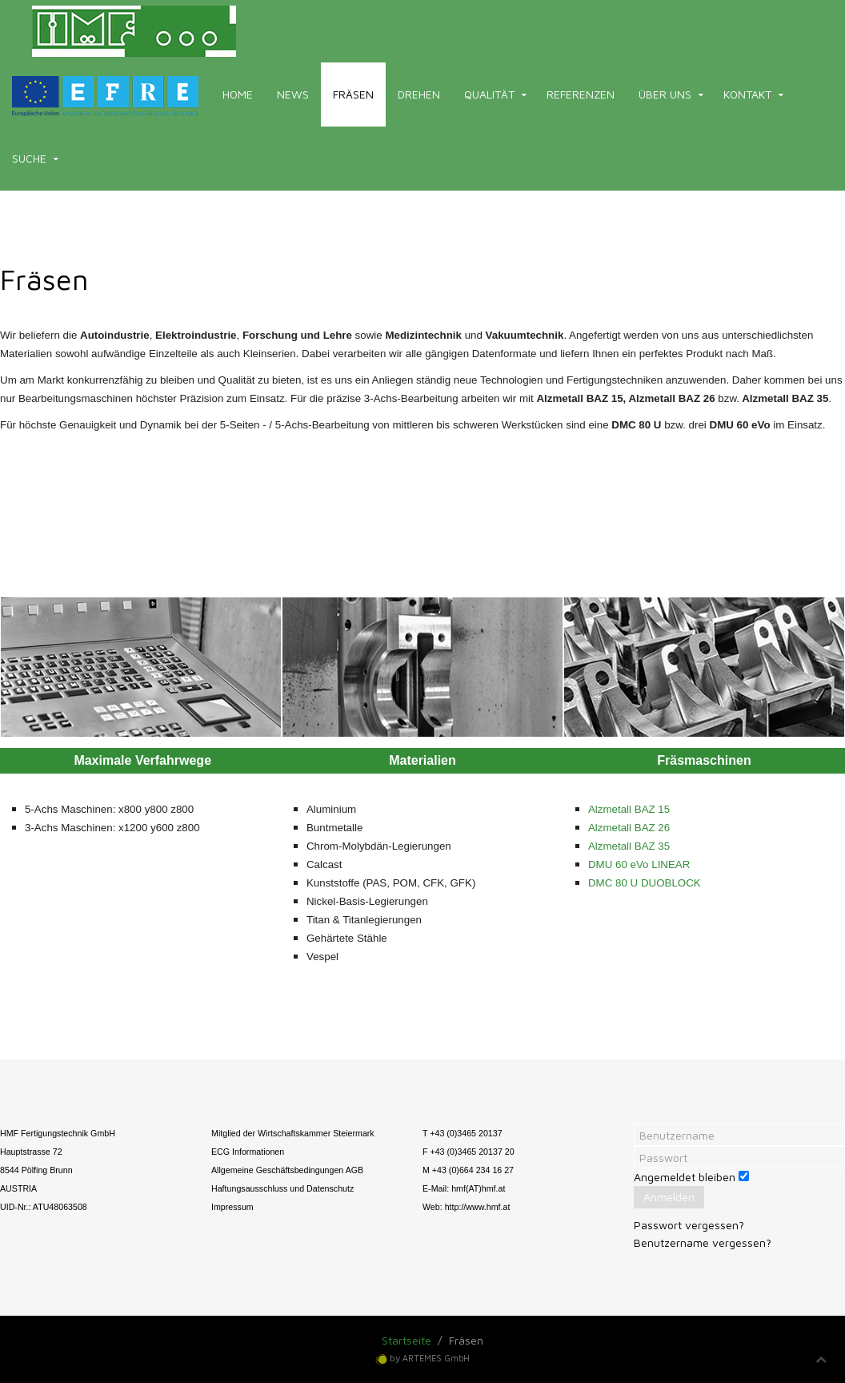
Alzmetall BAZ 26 (629, 828)
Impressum (232, 1207)
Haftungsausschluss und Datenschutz (282, 1188)
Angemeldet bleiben (684, 1177)
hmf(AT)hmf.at (478, 1188)
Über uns (665, 94)
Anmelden (669, 1197)
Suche (29, 158)
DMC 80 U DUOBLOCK (644, 883)
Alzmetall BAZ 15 (629, 809)
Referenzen (581, 94)
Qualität (489, 94)
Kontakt (747, 94)
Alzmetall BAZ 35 (629, 846)
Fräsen (353, 94)
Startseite (406, 1340)
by (430, 1358)
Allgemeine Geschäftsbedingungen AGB (287, 1170)
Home (237, 94)
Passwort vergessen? (689, 1225)
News (293, 94)
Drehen (419, 94)
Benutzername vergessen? (702, 1242)
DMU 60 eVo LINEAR (639, 864)
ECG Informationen (247, 1151)
